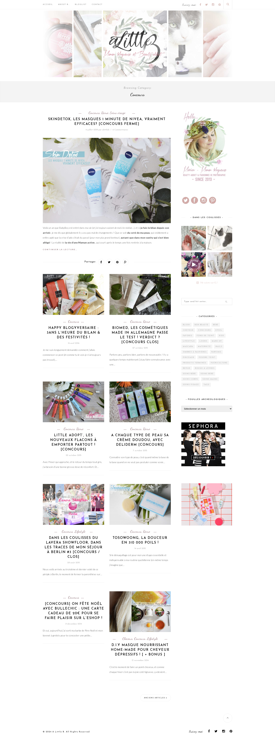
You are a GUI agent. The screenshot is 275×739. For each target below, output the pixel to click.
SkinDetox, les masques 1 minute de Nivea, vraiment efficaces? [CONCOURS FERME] (107, 122)
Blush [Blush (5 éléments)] (186, 325)
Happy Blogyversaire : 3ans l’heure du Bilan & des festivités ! (73, 332)
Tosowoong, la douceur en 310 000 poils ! (140, 540)
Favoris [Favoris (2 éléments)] (187, 335)
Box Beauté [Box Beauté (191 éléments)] (201, 325)
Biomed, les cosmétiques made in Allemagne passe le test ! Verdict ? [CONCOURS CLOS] (140, 335)
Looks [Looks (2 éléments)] (203, 341)
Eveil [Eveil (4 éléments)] (219, 330)
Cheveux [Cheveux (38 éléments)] (188, 330)
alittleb (105, 130)
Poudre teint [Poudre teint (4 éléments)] (207, 357)
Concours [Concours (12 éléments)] (204, 330)
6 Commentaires (120, 130)
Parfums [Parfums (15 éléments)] (216, 352)
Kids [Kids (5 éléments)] (221, 335)
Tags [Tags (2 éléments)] (206, 384)
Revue (104, 113)
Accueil (48, 4)
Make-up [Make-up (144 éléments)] (217, 341)
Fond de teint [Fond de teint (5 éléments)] (205, 335)
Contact (97, 4)
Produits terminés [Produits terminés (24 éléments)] (194, 363)
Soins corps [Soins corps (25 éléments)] (190, 379)
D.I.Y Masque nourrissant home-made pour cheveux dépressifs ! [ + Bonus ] (140, 650)
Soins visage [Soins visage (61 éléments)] (191, 384)
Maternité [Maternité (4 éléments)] (204, 346)
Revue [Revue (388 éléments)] (186, 368)
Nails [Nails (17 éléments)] (219, 346)
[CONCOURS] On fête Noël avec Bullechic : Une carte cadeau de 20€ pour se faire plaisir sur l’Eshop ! (73, 611)
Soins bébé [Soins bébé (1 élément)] (207, 373)
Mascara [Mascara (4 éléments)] (188, 346)
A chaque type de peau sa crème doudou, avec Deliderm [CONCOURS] (140, 440)
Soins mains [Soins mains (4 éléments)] (210, 379)
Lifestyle (79, 531)
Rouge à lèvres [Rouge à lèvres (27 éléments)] (204, 368)
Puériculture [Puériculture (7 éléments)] (219, 363)
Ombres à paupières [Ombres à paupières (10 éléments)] (195, 352)
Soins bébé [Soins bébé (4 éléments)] (189, 373)
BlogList (80, 4)
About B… (64, 4)
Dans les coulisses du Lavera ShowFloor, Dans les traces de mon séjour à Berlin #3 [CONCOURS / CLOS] (74, 547)
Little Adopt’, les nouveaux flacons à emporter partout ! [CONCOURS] (73, 442)
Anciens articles (155, 698)
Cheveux (127, 638)
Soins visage (117, 113)
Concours (94, 113)
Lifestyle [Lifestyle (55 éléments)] (189, 341)
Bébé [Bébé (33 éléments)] (215, 325)
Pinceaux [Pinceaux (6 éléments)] (188, 357)
